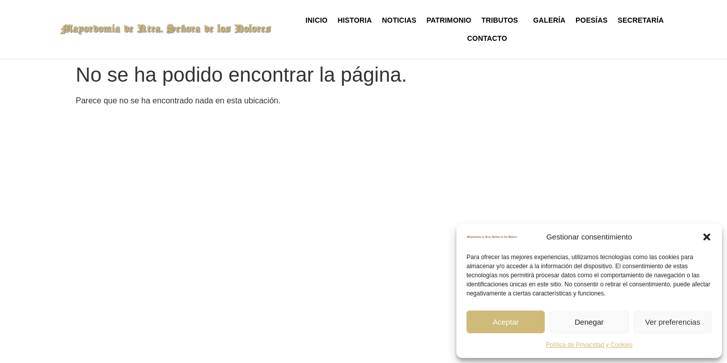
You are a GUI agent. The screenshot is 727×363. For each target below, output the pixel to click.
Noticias (399, 20)
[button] (707, 237)
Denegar (589, 322)
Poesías (591, 20)
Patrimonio (449, 20)
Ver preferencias (672, 322)
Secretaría (642, 20)
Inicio (316, 20)
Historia (355, 20)
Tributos (503, 20)
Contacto (487, 38)
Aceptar (506, 322)
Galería (549, 20)
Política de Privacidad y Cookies (589, 344)
